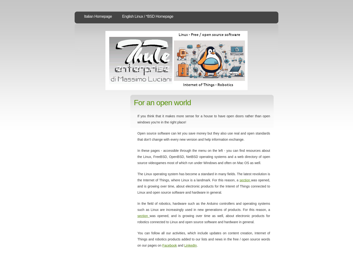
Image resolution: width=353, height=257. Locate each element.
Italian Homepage (98, 16)
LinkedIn (190, 245)
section (245, 180)
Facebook (169, 245)
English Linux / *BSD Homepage (147, 16)
